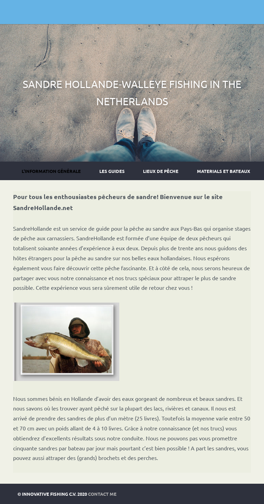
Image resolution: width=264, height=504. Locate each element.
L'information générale (51, 171)
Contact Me (102, 494)
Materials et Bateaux (223, 171)
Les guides (112, 171)
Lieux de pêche (160, 171)
